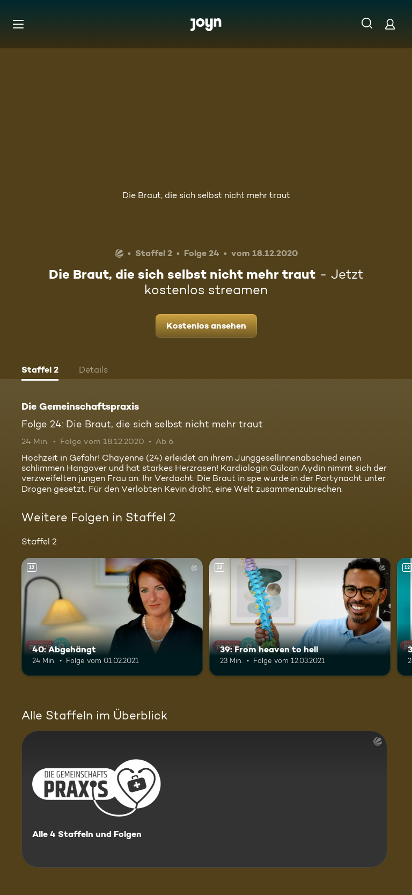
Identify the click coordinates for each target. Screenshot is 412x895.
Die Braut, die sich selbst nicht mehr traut (206, 195)
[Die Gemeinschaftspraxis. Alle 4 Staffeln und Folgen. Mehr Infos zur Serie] (204, 799)
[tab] (40, 371)
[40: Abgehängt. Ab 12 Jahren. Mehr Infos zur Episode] (112, 617)
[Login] (390, 23)
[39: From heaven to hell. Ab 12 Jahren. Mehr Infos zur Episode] (300, 617)
